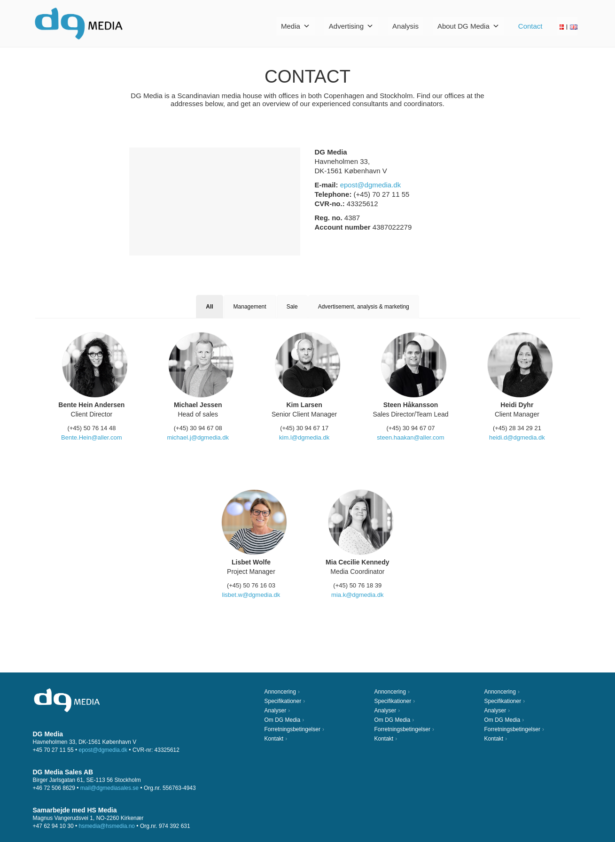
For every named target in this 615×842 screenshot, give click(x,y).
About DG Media (468, 26)
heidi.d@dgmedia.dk (517, 437)
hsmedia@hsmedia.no (106, 826)
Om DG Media (283, 720)
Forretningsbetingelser (292, 729)
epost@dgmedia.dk (370, 185)
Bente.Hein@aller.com (91, 437)
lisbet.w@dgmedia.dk (251, 594)
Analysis (405, 26)
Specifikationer (283, 701)
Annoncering (280, 691)
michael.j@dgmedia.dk (198, 437)
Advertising (351, 26)
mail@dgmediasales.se (109, 788)
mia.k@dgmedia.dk (357, 594)
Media (295, 26)
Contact (530, 26)
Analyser (276, 710)
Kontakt (274, 738)
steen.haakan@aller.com (410, 437)
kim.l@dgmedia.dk (304, 437)
